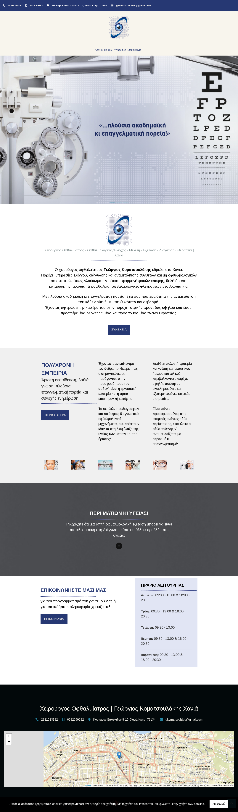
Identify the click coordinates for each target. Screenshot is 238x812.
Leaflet (88, 785)
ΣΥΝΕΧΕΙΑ (119, 329)
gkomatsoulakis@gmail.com (133, 5)
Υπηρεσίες (120, 49)
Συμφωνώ (219, 803)
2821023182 (14, 5)
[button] (18, 130)
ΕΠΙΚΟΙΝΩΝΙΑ (54, 618)
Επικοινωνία (134, 49)
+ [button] (9, 736)
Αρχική (99, 49)
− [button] (9, 742)
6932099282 (36, 5)
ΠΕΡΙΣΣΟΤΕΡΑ (55, 415)
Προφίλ (108, 49)
